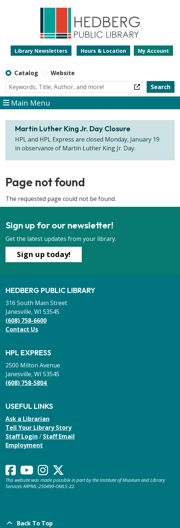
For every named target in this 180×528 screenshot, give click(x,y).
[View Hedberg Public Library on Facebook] (11, 472)
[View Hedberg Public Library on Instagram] (43, 472)
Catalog (26, 73)
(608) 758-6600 (26, 320)
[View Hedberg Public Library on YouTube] (27, 472)
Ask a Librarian (27, 419)
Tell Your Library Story (38, 427)
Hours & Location (103, 50)
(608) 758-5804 (26, 383)
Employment (24, 445)
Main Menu (27, 103)
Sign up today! (43, 254)
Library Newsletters (41, 50)
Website (63, 73)
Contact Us (21, 329)
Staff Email (59, 436)
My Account (153, 50)
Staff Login (21, 436)
